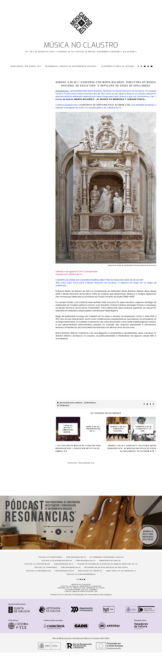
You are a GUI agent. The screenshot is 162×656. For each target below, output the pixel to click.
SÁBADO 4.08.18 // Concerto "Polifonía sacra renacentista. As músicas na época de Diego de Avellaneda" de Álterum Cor (131, 448)
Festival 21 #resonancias (38, 571)
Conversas (90, 403)
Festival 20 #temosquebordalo (81, 574)
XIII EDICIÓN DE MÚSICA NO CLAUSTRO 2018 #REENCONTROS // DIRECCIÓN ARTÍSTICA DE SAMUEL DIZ (78, 448)
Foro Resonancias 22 (71, 567)
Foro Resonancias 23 (64, 564)
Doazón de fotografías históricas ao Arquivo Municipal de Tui (108, 564)
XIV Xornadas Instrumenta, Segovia (107, 557)
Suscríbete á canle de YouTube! (117, 66)
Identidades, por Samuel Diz (26, 66)
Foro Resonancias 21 (64, 571)
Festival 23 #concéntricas (37, 564)
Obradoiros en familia (110, 560)
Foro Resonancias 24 (85, 560)
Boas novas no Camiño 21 (90, 571)
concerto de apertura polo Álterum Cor (105, 105)
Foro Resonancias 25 (76, 557)
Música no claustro (81, 45)
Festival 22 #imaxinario (45, 567)
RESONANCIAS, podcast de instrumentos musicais (71, 66)
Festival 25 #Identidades (50, 557)
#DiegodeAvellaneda (71, 403)
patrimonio (63, 406)
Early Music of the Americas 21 (121, 571)
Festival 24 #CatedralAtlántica (57, 560)
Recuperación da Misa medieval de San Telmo (106, 567)
